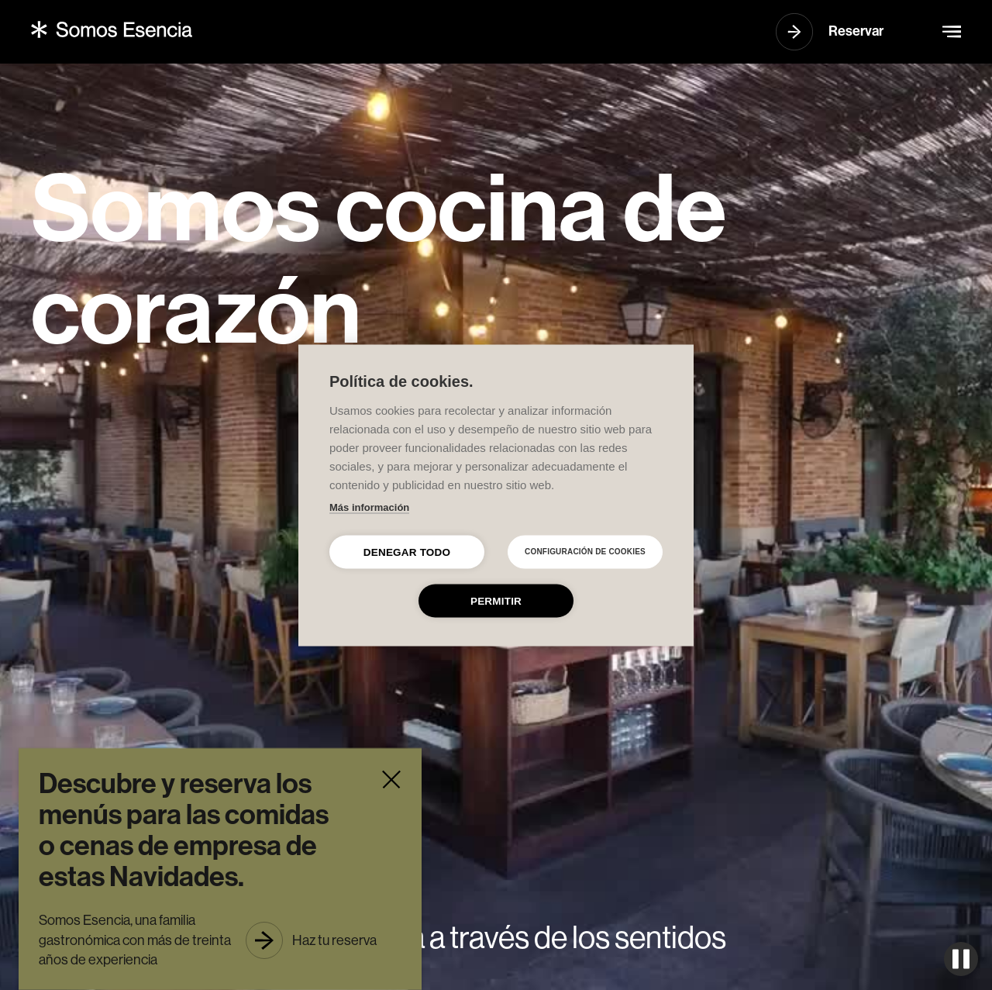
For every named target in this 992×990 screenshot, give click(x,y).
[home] (111, 29)
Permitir (496, 600)
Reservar (856, 31)
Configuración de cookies (585, 551)
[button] (951, 31)
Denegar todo (406, 551)
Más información (369, 506)
